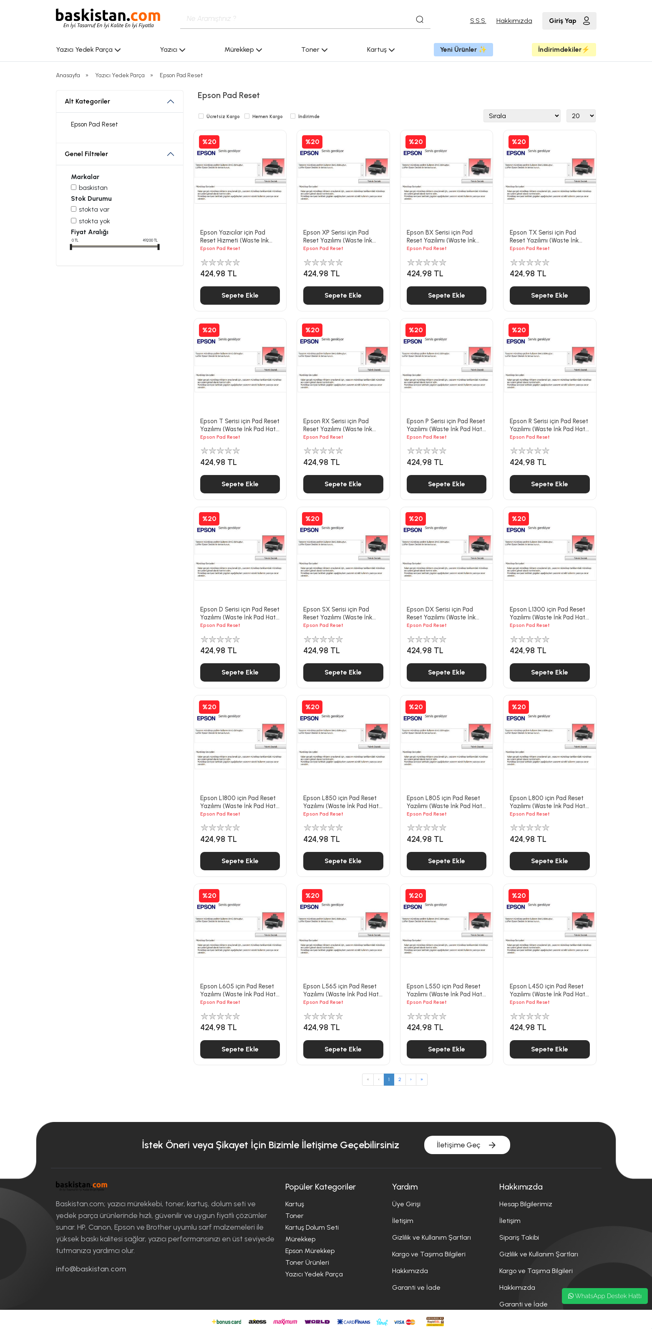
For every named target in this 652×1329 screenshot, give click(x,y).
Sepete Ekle (240, 295)
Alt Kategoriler (87, 101)
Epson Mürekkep (310, 1251)
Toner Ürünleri (307, 1262)
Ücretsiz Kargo (223, 116)
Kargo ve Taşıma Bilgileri (429, 1254)
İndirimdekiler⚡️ (564, 49)
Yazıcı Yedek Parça (88, 49)
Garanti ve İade (416, 1287)
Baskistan (93, 188)
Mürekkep (243, 49)
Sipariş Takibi (519, 1237)
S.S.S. (478, 21)
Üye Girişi (406, 1204)
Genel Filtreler (86, 154)
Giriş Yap (569, 20)
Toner (314, 49)
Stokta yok (94, 221)
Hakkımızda (514, 21)
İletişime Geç (467, 1145)
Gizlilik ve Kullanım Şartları (431, 1237)
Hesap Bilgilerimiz (525, 1204)
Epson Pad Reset (181, 75)
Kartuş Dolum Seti (312, 1227)
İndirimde (309, 116)
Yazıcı (173, 49)
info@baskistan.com (91, 1268)
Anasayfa (68, 75)
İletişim (402, 1221)
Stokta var (94, 209)
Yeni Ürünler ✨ (463, 49)
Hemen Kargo (267, 116)
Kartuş (381, 49)
